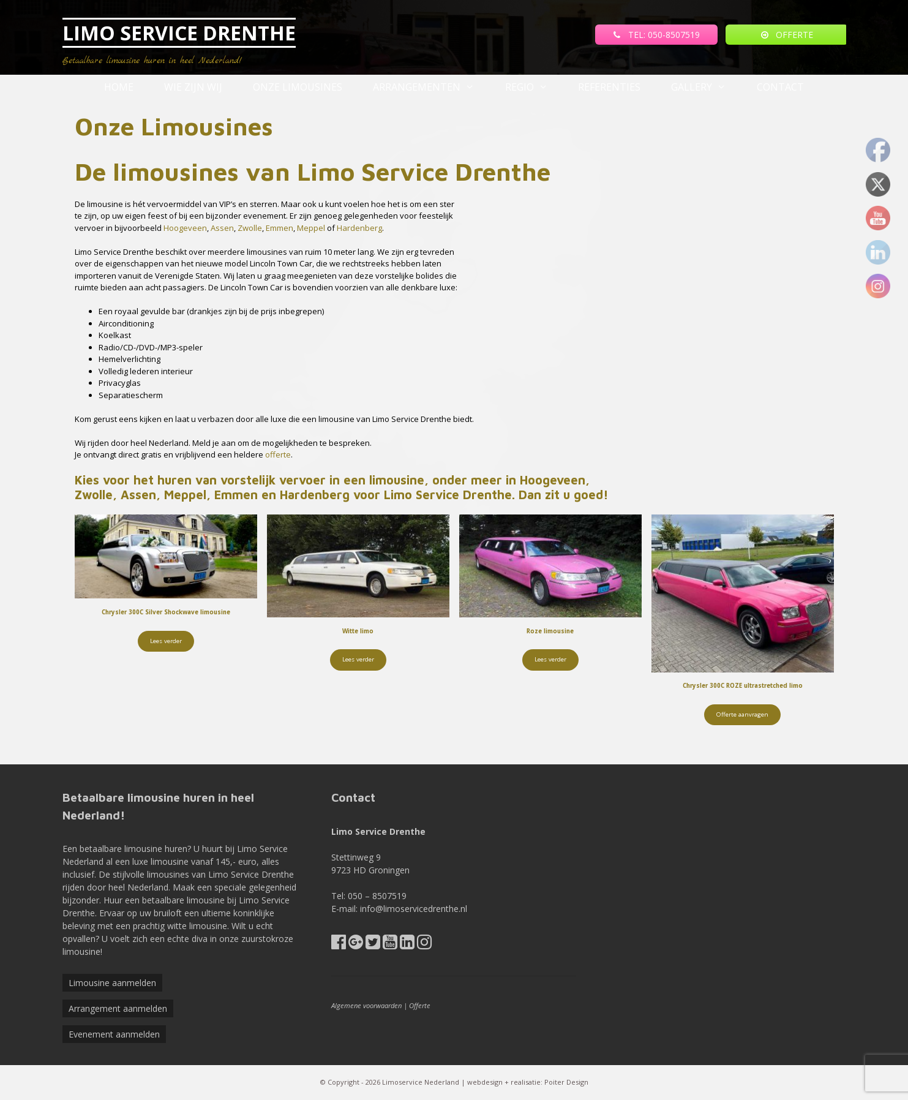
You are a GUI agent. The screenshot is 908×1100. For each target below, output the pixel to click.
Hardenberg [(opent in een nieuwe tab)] (359, 227)
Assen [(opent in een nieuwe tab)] (222, 227)
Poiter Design (566, 1082)
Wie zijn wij (193, 87)
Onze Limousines (297, 87)
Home (118, 87)
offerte (278, 454)
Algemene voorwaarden (366, 1005)
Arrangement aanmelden (118, 1008)
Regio (534, 87)
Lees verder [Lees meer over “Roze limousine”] (550, 659)
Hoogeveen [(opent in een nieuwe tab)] (185, 227)
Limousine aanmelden (112, 983)
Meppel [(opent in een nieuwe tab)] (312, 227)
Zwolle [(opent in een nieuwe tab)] (250, 227)
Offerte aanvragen (742, 714)
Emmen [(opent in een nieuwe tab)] (279, 227)
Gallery (706, 87)
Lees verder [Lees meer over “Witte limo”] (358, 659)
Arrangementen (431, 87)
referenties (609, 87)
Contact (780, 87)
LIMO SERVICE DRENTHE (179, 33)
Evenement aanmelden (114, 1034)
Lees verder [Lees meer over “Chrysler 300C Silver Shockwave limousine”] (166, 641)
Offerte (419, 1005)
